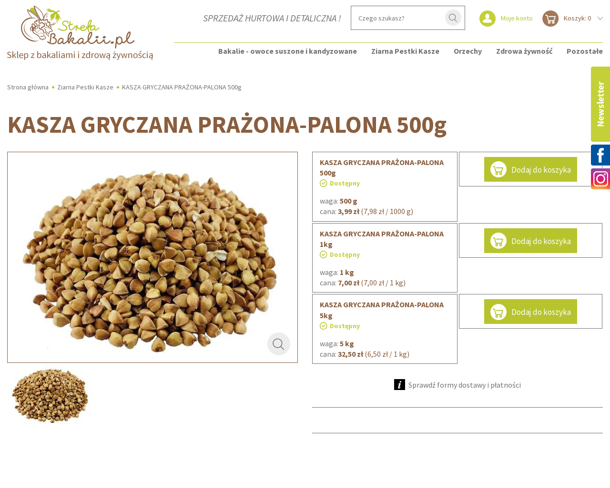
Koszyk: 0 (577, 18)
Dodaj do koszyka (530, 169)
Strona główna (28, 87)
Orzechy (468, 51)
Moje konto (517, 18)
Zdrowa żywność (524, 51)
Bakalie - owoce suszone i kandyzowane (287, 51)
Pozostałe (585, 51)
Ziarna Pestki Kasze (405, 51)
